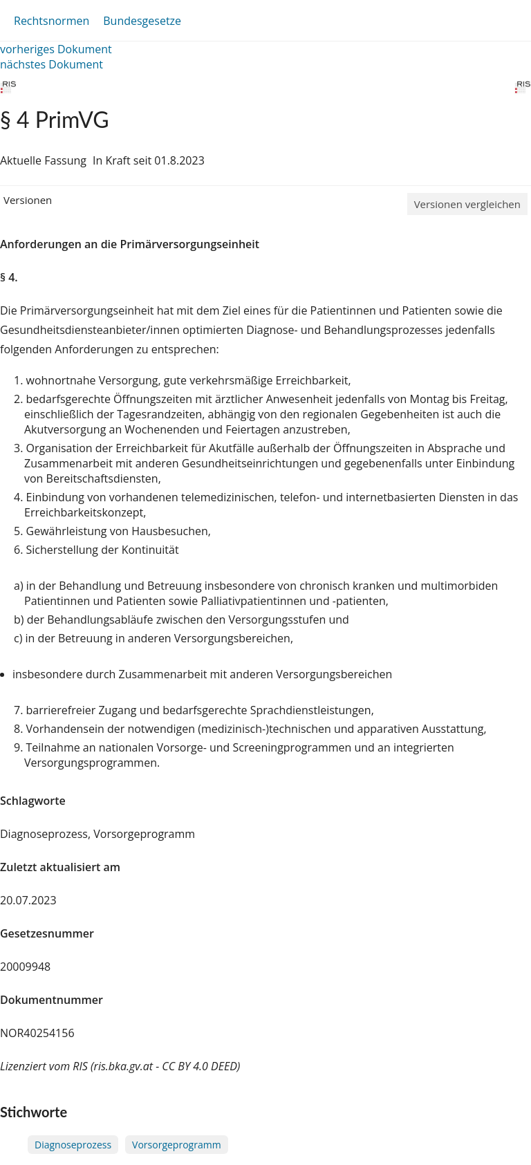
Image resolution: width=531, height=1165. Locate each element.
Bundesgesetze (142, 20)
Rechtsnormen (51, 20)
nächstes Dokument (51, 64)
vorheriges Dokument (56, 49)
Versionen (27, 200)
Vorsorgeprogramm (176, 1144)
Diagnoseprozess (73, 1144)
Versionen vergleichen (467, 204)
